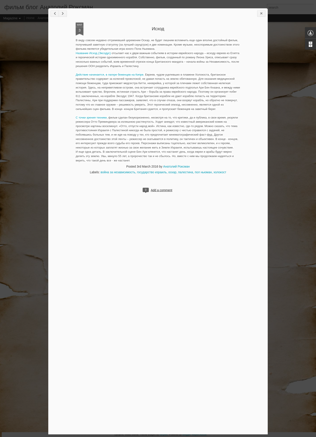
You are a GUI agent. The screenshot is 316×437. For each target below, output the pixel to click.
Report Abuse (199, 434)
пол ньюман (203, 172)
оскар (172, 172)
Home (30, 18)
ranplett (164, 434)
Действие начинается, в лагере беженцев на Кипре (110, 74)
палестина (185, 172)
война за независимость (118, 172)
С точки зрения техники (91, 117)
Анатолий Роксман (176, 166)
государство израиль (152, 172)
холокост (220, 172)
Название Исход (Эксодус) (93, 53)
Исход (158, 28)
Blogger (186, 434)
